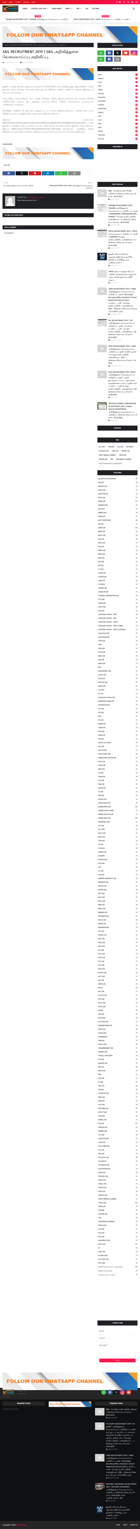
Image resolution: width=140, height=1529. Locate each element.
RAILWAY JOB (117, 1063)
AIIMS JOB (117, 501)
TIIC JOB (117, 1150)
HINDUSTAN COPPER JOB (117, 758)
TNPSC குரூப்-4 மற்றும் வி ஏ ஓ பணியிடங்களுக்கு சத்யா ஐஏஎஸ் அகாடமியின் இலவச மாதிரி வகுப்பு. (122, 275)
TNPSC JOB (122, 455)
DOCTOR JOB (117, 682)
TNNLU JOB (117, 1184)
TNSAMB (117, 1210)
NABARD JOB (117, 912)
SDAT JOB (117, 1097)
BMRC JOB (117, 550)
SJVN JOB (117, 1116)
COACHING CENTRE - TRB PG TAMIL (117, 626)
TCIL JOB (117, 1135)
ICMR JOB (117, 777)
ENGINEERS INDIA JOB (117, 701)
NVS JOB (117, 1014)
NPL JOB (117, 991)
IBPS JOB (117, 769)
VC (117, 1248)
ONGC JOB (117, 1029)
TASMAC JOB (117, 1131)
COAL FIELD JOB (117, 633)
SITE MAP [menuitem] (95, 9)
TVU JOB (117, 1229)
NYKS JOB (117, 1018)
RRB (117, 1074)
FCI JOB (117, 720)
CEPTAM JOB (117, 588)
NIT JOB (117, 950)
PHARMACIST (117, 1037)
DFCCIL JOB (117, 675)
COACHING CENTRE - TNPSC (117, 622)
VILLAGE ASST (117, 1255)
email (33, 2)
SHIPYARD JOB (117, 1108)
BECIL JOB (117, 535)
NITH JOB (117, 958)
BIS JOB (117, 546)
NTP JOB (117, 999)
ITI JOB (117, 844)
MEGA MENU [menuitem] (56, 9)
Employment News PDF (117, 697)
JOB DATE (117, 856)
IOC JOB (117, 826)
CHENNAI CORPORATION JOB (117, 596)
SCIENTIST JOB (117, 1093)
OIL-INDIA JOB (117, 1022)
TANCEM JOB (117, 1127)
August (117, 78)
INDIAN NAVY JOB (117, 818)
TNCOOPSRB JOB (117, 1169)
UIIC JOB (117, 1237)
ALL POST (102, 447)
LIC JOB (117, 871)
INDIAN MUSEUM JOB (117, 814)
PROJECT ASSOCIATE (117, 1056)
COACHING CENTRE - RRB (117, 618)
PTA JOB (117, 1059)
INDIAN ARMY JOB (117, 807)
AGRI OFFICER (117, 494)
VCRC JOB (117, 1252)
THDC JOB (117, 1142)
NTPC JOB (117, 1003)
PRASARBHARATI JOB (117, 1048)
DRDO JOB (117, 686)
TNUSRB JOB (103, 459)
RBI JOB (117, 1067)
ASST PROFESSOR (117, 520)
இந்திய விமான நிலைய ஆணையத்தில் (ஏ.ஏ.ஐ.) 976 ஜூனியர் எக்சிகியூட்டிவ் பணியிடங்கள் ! (120, 258)
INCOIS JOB (117, 799)
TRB (111, 459)
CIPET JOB (117, 607)
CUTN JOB (117, 652)
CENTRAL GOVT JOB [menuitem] (38, 9)
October (117, 105)
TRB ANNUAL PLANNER (123, 459)
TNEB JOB (117, 1172)
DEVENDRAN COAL (117, 671)
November (117, 101)
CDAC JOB (117, 580)
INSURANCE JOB (117, 822)
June (117, 82)
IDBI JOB (117, 784)
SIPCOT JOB (117, 1112)
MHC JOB (117, 893)
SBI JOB (117, 1089)
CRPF (117, 645)
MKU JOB (117, 897)
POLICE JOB (117, 1044)
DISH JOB (117, 678)
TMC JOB (117, 1154)
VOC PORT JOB (117, 1259)
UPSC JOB (117, 1244)
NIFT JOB (117, 939)
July (117, 116)
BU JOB (117, 565)
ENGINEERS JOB (117, 705)
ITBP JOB (117, 841)
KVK (117, 867)
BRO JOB (117, 558)
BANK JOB (117, 528)
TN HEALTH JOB (104, 451)
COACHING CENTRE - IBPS (117, 614)
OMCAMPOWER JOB (117, 1025)
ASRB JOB (117, 516)
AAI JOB (117, 482)
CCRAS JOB (117, 573)
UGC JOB (117, 1233)
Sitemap (26, 2)
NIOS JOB (117, 942)
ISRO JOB (117, 837)
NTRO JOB (117, 1007)
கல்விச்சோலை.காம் (12, 62)
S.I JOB (117, 1082)
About (11, 2)
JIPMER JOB (117, 852)
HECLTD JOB (117, 750)
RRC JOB (117, 1078)
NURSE (117, 1010)
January (117, 93)
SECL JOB (117, 1105)
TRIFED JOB (117, 1225)
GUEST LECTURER (117, 743)
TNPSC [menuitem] (67, 9)
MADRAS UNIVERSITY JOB (117, 878)
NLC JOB (117, 980)
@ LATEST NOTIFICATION (117, 479)
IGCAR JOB (117, 788)
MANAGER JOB (117, 882)
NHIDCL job (117, 935)
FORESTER (117, 724)
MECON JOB (117, 886)
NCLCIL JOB (117, 920)
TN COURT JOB (117, 1157)
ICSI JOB (117, 780)
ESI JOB (117, 712)
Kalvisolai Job (21, 1525)
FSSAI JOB (117, 727)
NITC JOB (117, 954)
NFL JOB (117, 931)
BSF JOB (117, 562)
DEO (117, 667)
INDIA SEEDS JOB (117, 803)
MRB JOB (111, 447)
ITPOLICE (117, 848)
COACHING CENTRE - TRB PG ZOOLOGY (117, 629)
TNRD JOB (117, 1206)
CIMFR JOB (117, 603)
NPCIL (117, 988)
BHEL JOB (117, 543)
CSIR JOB (117, 648)
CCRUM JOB (117, 577)
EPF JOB (117, 709)
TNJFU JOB (117, 1180)
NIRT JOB (117, 946)
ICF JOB (117, 773)
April (117, 75)
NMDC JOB (117, 984)
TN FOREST (129, 447)
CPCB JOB (117, 641)
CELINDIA (117, 584)
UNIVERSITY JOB (117, 1240)
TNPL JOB (115, 451)
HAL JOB (117, 746)
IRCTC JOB (117, 833)
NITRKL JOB (117, 973)
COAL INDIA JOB (117, 637)
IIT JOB (117, 792)
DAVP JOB (117, 663)
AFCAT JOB (117, 490)
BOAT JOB (117, 554)
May (117, 86)
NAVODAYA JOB (117, 916)
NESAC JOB (117, 924)
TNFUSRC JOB (117, 1176)
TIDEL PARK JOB (117, 1146)
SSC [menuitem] (86, 9)
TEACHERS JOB (117, 1138)
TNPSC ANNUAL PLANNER (107, 455)
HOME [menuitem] (25, 9)
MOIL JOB (117, 901)
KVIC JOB (117, 863)
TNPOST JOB (126, 451)
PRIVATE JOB (117, 1052)
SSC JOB (120, 447)
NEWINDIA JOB (117, 927)
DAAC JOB (117, 656)
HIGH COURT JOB (117, 754)
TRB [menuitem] (77, 9)
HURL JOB (117, 765)
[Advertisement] (118, 1298)
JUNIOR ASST (117, 859)
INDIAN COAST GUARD (117, 810)
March (117, 90)
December (117, 97)
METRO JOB (117, 890)
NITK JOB (117, 969)
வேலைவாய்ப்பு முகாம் (117, 1275)
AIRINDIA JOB (117, 505)
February (117, 135)
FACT (117, 716)
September (117, 108)
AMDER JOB (117, 513)
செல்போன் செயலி (117, 1271)
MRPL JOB (117, 908)
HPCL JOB (117, 761)
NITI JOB (117, 961)
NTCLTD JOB (117, 995)
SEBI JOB (117, 1101)
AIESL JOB (117, 497)
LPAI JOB (117, 875)
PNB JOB (117, 1040)
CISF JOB (117, 611)
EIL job (117, 694)
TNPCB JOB (117, 1188)
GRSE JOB (117, 735)
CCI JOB (117, 569)
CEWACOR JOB (117, 592)
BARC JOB (117, 531)
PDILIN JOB (117, 1033)
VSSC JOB (117, 1263)
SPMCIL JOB (117, 1120)
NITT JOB (117, 976)
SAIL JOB (12, 45)
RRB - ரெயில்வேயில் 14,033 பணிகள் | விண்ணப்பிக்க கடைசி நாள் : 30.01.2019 (122, 194)
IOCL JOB (117, 829)
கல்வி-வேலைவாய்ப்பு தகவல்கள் (110, 463)
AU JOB (117, 524)
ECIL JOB (117, 690)
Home (5, 2)
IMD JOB (117, 795)
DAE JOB (117, 660)
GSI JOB (117, 739)
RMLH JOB (117, 1071)
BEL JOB (117, 539)
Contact (18, 2)
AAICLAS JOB (117, 486)
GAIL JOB (117, 731)
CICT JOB (117, 599)
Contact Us (133, 1525)
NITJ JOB (117, 965)
